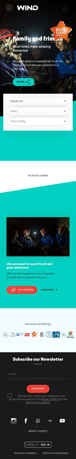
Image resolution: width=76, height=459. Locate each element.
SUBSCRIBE (38, 389)
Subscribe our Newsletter (38, 359)
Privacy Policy (50, 399)
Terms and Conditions (38, 402)
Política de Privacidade (55, 453)
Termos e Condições (25, 453)
